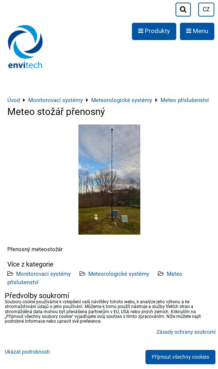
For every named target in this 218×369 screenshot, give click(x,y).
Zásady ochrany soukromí (185, 332)
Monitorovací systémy (43, 274)
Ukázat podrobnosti (27, 352)
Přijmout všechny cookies (180, 357)
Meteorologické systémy (118, 274)
